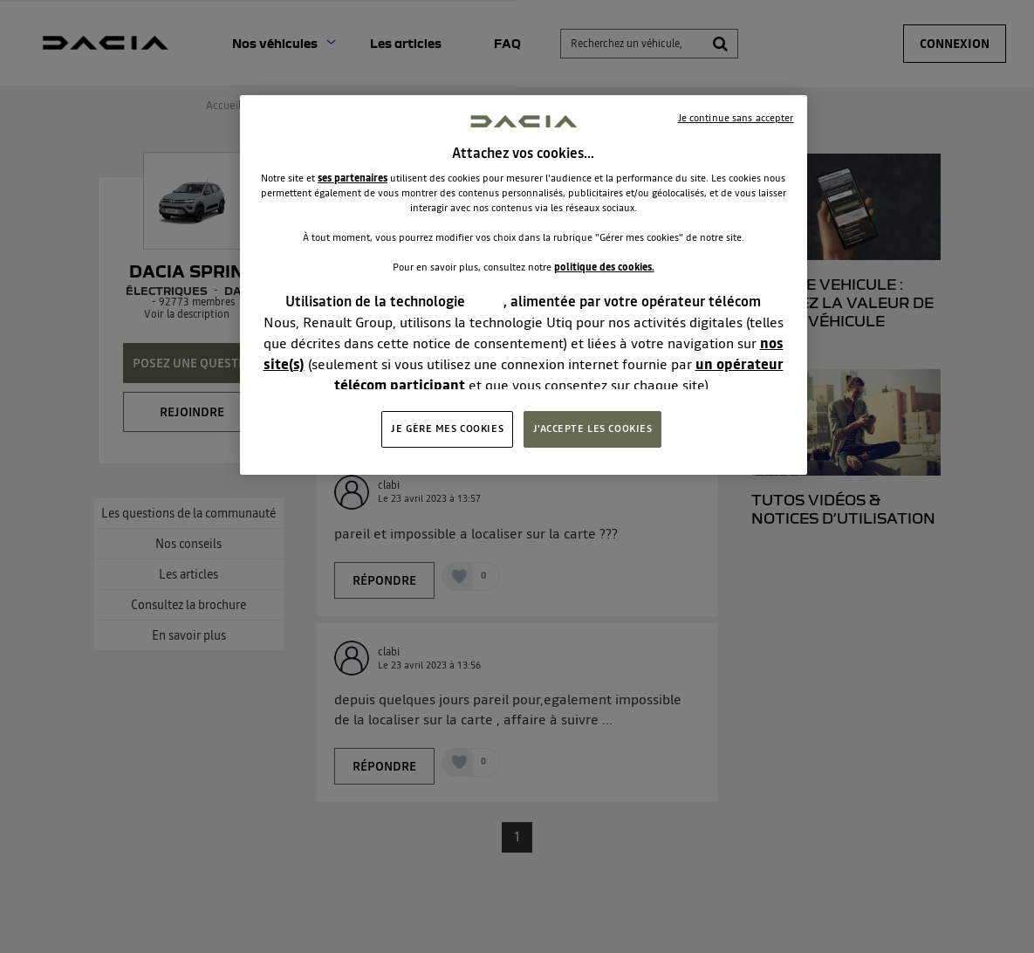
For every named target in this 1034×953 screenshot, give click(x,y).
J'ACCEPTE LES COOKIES (593, 428)
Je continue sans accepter (736, 118)
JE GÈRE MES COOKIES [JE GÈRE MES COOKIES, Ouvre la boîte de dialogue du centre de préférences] (447, 428)
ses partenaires (352, 178)
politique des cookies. (604, 267)
